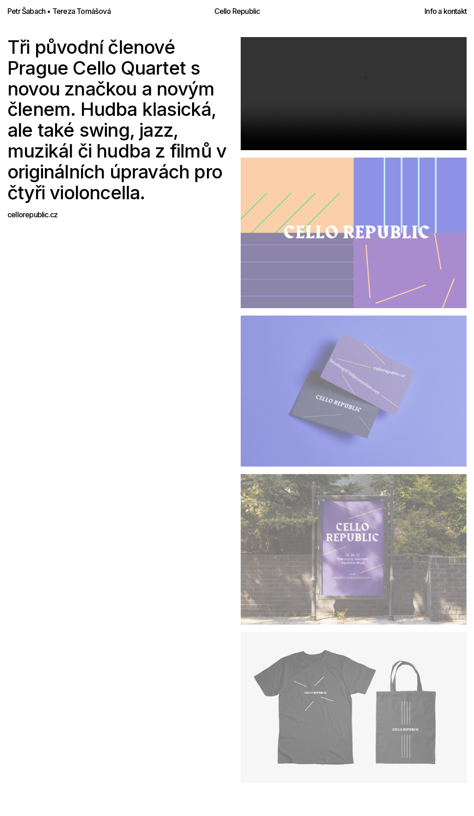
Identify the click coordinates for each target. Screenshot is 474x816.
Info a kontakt (445, 11)
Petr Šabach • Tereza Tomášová (59, 11)
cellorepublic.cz (32, 214)
